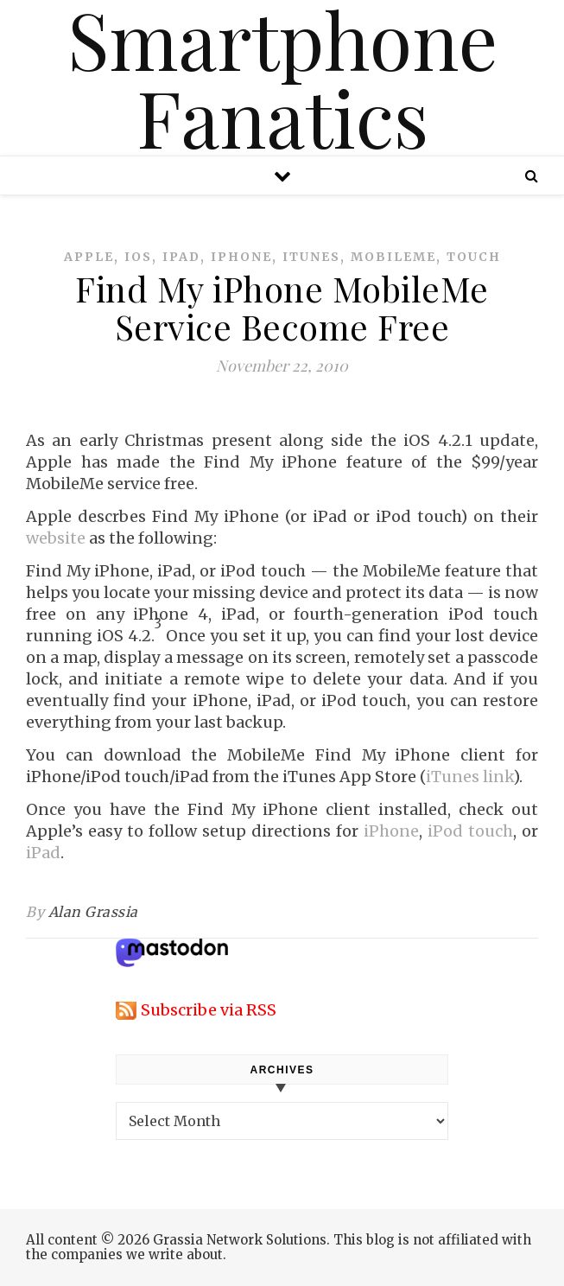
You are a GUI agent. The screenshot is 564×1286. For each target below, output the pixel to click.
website (56, 538)
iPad (43, 853)
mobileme (393, 256)
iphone (241, 256)
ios (138, 256)
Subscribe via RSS (208, 1010)
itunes (311, 256)
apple (89, 256)
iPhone (391, 831)
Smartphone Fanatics (282, 78)
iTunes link (469, 776)
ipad (181, 256)
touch (474, 256)
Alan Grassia (93, 911)
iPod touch (470, 831)
